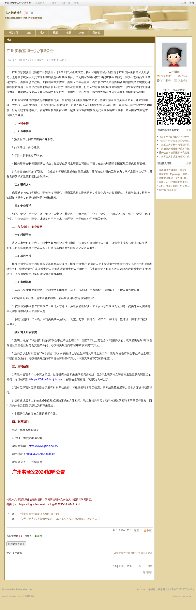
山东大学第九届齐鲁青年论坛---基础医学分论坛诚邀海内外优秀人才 (59, 518)
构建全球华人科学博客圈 (18, 2)
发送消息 (183, 80)
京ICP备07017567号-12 (179, 589)
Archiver (141, 589)
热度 (136, 530)
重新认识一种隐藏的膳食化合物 (175, 182)
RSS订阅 (65, 2)
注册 (183, 2)
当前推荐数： (14, 536)
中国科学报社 (29, 596)
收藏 (149, 530)
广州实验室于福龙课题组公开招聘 (38, 513)
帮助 (76, 2)
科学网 (161, 589)
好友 (81, 32)
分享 (30, 13)
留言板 (96, 32)
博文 (42, 32)
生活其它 (61, 60)
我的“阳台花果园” (168, 190)
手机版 (152, 589)
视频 (55, 32)
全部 (188, 130)
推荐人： (29, 536)
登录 (191, 2)
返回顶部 (148, 572)
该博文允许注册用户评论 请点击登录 (133, 553)
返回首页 (40, 2)
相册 (68, 32)
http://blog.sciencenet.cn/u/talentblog (23, 17)
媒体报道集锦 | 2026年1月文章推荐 (177, 178)
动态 (28, 32)
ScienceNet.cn (23, 589)
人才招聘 (174, 71)
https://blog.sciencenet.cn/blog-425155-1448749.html (49, 504)
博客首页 (13, 32)
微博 (54, 2)
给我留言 (183, 76)
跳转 (150, 566)
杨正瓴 (38, 536)
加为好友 (166, 76)
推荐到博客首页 (16, 543)
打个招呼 (166, 80)
